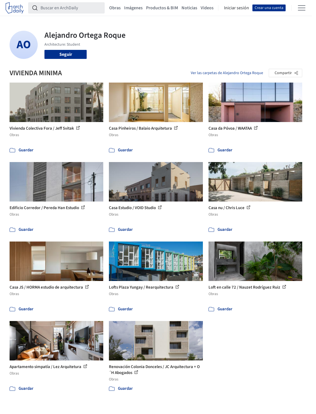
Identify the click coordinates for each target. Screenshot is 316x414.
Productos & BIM (162, 8)
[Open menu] (301, 7)
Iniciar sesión (236, 8)
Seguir (65, 54)
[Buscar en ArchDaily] (71, 8)
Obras (115, 8)
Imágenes (133, 8)
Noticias (189, 8)
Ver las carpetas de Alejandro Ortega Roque (227, 73)
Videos (207, 8)
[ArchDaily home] (15, 8)
